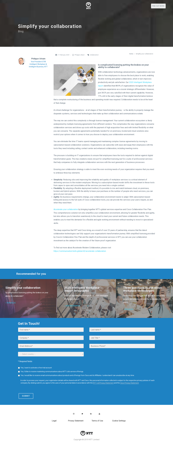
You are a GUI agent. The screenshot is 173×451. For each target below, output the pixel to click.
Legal (54, 421)
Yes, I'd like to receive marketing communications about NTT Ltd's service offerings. (52, 371)
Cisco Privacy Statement (129, 383)
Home (131, 54)
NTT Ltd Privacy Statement (103, 383)
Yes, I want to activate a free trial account (36, 368)
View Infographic (72, 306)
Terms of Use (97, 421)
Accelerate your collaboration (66, 209)
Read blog (10, 303)
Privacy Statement (75, 421)
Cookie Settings (119, 421)
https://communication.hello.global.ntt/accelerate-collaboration (80, 251)
